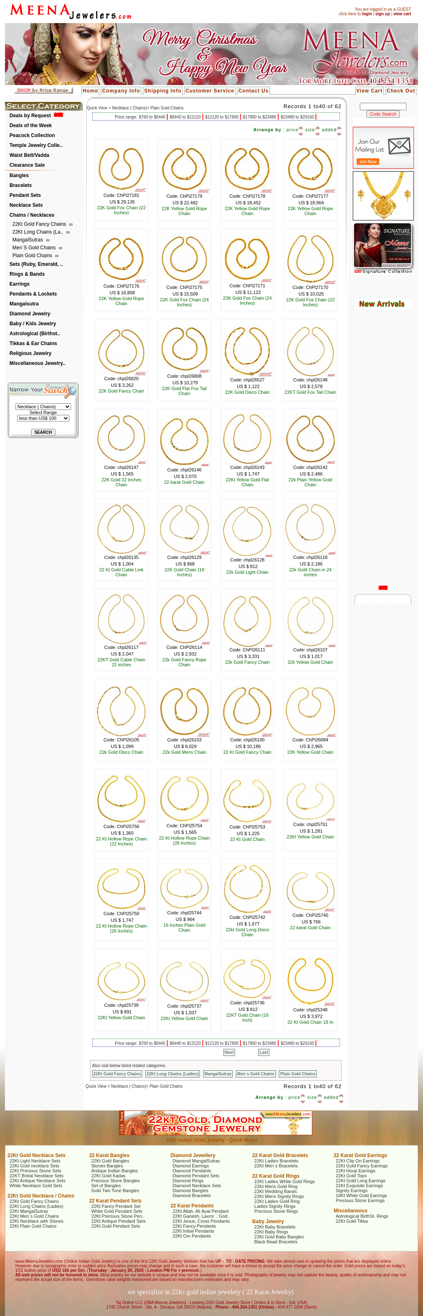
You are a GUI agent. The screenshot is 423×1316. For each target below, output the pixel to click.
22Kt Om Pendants (192, 1235)
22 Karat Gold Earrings (360, 1155)
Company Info (121, 91)
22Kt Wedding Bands (275, 1191)
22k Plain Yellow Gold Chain (310, 482)
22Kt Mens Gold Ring (276, 1186)
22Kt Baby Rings (271, 1231)
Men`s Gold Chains (34, 248)
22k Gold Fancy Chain (247, 662)
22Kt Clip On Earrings (358, 1160)
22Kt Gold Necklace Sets (36, 1155)
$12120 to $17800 (222, 117)
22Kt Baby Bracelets (275, 1226)
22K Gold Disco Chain (247, 392)
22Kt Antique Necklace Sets (38, 1180)
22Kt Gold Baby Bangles (279, 1236)
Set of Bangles (106, 1185)
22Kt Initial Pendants (193, 1230)
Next (229, 1052)
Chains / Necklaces (32, 215)
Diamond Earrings (191, 1165)
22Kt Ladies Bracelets (276, 1160)
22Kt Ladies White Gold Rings (284, 1181)
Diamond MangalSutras (196, 1160)
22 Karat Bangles (109, 1155)
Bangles (19, 175)
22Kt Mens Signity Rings (279, 1196)
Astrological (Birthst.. (35, 333)
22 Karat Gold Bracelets (280, 1155)
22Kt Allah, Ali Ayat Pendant (201, 1211)
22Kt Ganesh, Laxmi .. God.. (201, 1216)
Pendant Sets (25, 195)
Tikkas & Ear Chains (33, 343)
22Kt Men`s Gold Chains (34, 1216)
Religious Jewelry (30, 353)
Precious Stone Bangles (115, 1180)
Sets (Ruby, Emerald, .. (36, 264)
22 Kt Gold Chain (247, 839)
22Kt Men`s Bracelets (276, 1165)
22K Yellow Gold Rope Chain (184, 211)
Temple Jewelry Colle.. (36, 145)
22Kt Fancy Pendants (194, 1226)
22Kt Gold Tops (351, 1175)
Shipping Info (162, 91)
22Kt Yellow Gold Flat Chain (247, 482)
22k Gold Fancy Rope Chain (184, 662)
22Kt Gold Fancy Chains (39, 224)
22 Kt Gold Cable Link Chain (121, 572)
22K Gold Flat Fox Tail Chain (184, 391)
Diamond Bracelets (192, 1195)
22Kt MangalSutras (29, 1211)
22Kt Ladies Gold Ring (277, 1201)
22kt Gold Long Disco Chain (247, 932)
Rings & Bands (27, 274)
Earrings (20, 284)
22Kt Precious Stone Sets (35, 1170)
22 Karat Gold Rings (276, 1176)
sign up (382, 14)
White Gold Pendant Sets (117, 1211)
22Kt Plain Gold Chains (33, 1226)
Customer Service (209, 91)
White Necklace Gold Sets (36, 1185)
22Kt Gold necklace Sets (34, 1165)
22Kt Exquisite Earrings (359, 1185)
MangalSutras (28, 240)
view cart (402, 14)
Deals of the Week (31, 125)
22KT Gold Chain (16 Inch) (247, 1018)
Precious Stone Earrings (360, 1200)
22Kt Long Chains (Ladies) (173, 1074)
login (367, 14)
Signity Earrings (352, 1190)
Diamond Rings (188, 1180)
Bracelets (21, 185)
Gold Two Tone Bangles (115, 1190)
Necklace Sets (26, 205)
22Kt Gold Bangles (110, 1160)
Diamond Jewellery (193, 1155)
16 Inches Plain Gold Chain (185, 928)
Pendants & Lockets (33, 294)
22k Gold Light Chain (247, 572)
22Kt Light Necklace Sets (35, 1160)
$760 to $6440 (152, 117)
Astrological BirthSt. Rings (362, 1216)
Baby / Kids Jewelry (33, 324)
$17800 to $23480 (260, 117)
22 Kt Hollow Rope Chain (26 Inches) (184, 840)
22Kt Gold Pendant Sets (115, 1226)
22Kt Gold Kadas (108, 1175)
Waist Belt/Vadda (29, 155)
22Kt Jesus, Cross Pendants (201, 1221)
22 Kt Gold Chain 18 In (310, 1022)
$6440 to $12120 (186, 117)
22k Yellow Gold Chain (310, 662)
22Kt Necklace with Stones (37, 1221)
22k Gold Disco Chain (121, 752)
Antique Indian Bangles (114, 1170)
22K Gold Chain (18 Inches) (184, 572)
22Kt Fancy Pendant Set (115, 1206)
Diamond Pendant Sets (196, 1175)
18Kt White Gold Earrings (361, 1195)
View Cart (369, 91)
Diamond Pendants (192, 1170)
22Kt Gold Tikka (352, 1221)
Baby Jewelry (268, 1221)
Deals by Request (30, 115)
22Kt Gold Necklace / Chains (40, 1196)
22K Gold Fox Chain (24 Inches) (184, 302)
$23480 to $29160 (297, 117)
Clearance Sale (27, 165)
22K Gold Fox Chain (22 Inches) (121, 210)
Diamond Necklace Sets (197, 1185)
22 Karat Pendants (192, 1206)
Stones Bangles (107, 1165)
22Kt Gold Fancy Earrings (362, 1165)
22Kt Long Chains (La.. (38, 232)
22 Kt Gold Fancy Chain (247, 752)
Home (90, 91)
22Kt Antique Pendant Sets (118, 1221)
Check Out (401, 91)
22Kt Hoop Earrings (355, 1170)
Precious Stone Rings (276, 1211)
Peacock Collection (32, 135)
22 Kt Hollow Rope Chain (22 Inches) (121, 841)
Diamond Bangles (191, 1190)
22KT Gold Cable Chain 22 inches (121, 662)
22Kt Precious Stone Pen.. (118, 1216)
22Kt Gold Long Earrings (360, 1180)
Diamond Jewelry (30, 314)
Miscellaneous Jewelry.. (37, 363)
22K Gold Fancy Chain (121, 390)
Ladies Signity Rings (275, 1206)
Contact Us (253, 91)
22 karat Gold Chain (184, 482)
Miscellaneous (351, 1211)
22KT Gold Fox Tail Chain (310, 392)
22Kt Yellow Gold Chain (310, 836)
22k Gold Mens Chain (184, 752)
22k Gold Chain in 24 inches (310, 572)
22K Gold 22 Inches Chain (121, 482)
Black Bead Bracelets (276, 1241)
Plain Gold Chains (32, 255)
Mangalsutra (24, 304)
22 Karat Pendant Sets (115, 1201)
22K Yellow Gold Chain (310, 752)
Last (263, 1052)
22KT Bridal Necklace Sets (37, 1175)
